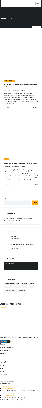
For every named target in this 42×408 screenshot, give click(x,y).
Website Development (5, 362)
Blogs (1, 371)
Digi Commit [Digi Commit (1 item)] (25, 286)
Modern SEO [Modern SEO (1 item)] (32, 289)
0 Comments (15, 90)
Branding (2, 356)
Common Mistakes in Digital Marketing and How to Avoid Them (21, 86)
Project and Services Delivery (7, 383)
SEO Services (3, 359)
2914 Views (7, 169)
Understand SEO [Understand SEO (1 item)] (22, 292)
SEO (6, 159)
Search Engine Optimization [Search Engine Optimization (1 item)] (10, 292)
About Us (2, 368)
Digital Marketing (10, 80)
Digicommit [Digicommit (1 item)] (33, 286)
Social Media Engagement (6, 350)
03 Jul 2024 (23, 90)
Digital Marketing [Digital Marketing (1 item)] (8, 289)
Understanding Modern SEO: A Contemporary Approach (19, 165)
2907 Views (7, 90)
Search (5, 201)
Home (35, 27)
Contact (2, 374)
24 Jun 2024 (23, 169)
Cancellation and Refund (6, 380)
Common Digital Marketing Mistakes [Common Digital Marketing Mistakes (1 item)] (12, 286)
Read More (35, 108)
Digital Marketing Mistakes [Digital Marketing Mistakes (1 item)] (21, 289)
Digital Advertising (5, 353)
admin (7, 108)
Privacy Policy (3, 377)
